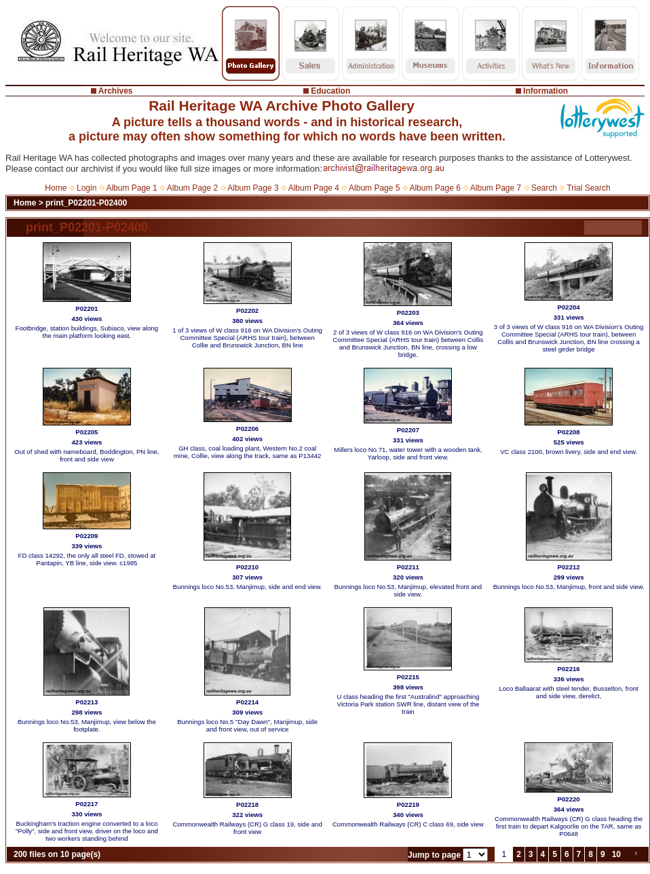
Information (545, 91)
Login (86, 188)
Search (544, 188)
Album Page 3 (252, 188)
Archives (115, 91)
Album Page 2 (192, 188)
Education (330, 91)
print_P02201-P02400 (86, 203)
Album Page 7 (495, 188)
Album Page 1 (131, 188)
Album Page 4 (313, 188)
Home (55, 188)
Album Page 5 (374, 188)
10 (616, 854)
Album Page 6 (434, 188)
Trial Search (588, 188)
